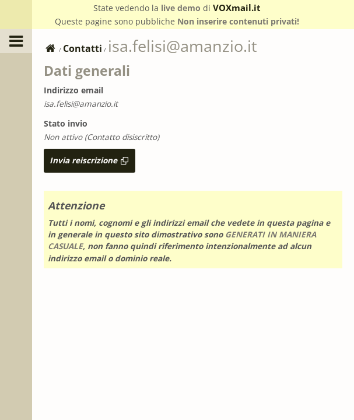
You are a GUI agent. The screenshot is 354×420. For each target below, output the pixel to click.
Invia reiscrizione (89, 160)
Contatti (82, 48)
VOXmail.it (237, 7)
